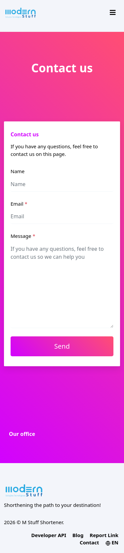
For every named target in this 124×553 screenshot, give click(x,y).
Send (62, 346)
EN (112, 542)
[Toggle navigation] (112, 13)
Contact (89, 542)
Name (17, 171)
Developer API (48, 535)
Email (19, 203)
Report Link (104, 535)
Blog (77, 535)
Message (23, 236)
